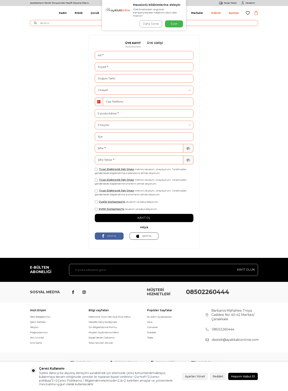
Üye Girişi (155, 43)
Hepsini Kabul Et (243, 376)
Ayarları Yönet (195, 376)
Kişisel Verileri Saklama (101, 337)
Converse (152, 327)
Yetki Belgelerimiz (40, 316)
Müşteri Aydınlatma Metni (104, 332)
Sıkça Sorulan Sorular (101, 342)
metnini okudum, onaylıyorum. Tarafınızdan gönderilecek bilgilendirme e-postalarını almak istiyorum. (141, 171)
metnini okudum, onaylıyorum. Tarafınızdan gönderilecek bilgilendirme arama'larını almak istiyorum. (141, 192)
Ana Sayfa (36, 342)
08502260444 (207, 292)
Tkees (150, 337)
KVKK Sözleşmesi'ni (111, 208)
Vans (149, 321)
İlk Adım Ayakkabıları (159, 316)
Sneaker (151, 332)
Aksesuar (177, 12)
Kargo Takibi (227, 3)
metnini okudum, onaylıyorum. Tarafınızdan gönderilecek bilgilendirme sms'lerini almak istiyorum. (141, 181)
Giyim (111, 12)
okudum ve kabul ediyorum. (127, 201)
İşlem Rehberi (38, 321)
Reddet (218, 376)
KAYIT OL (109, 236)
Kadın (63, 12)
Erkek (79, 12)
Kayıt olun (246, 269)
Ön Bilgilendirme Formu (103, 327)
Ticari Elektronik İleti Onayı (116, 169)
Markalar (197, 12)
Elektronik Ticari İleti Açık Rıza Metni (110, 316)
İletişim (34, 327)
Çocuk (95, 12)
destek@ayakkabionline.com (235, 340)
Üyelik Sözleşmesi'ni (112, 201)
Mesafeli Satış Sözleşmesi (103, 321)
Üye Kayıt (133, 43)
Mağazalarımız (39, 332)
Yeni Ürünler (37, 337)
